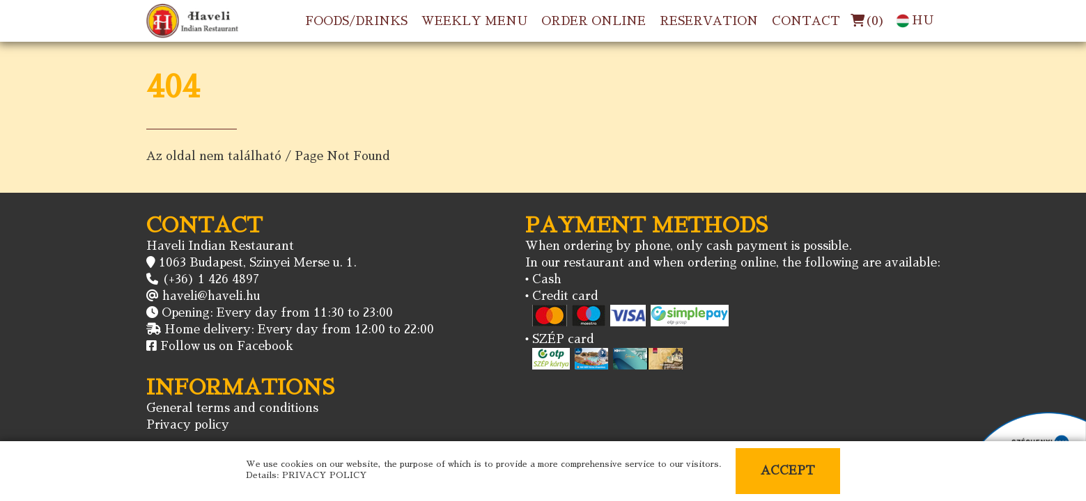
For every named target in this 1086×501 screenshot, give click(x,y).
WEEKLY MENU (474, 21)
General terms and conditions (232, 408)
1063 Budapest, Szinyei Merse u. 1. (258, 263)
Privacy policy (187, 425)
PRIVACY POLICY (324, 475)
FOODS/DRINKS (356, 21)
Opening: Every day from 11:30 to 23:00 (277, 313)
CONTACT (806, 21)
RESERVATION (709, 21)
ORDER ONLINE (593, 21)
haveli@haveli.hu (211, 296)
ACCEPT (788, 471)
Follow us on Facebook (226, 346)
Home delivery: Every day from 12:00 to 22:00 (299, 329)
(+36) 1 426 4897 (210, 279)
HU (914, 21)
